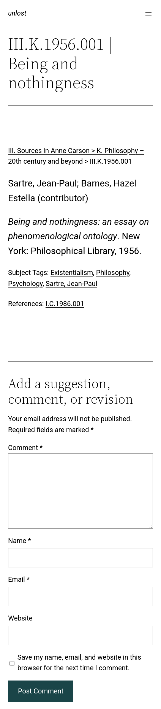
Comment (25, 448)
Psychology (25, 283)
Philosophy (112, 272)
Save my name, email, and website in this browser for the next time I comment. (79, 662)
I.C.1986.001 (65, 304)
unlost (17, 13)
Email (19, 579)
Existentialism (72, 272)
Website (20, 618)
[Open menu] (148, 13)
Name (19, 541)
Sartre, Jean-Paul (71, 283)
